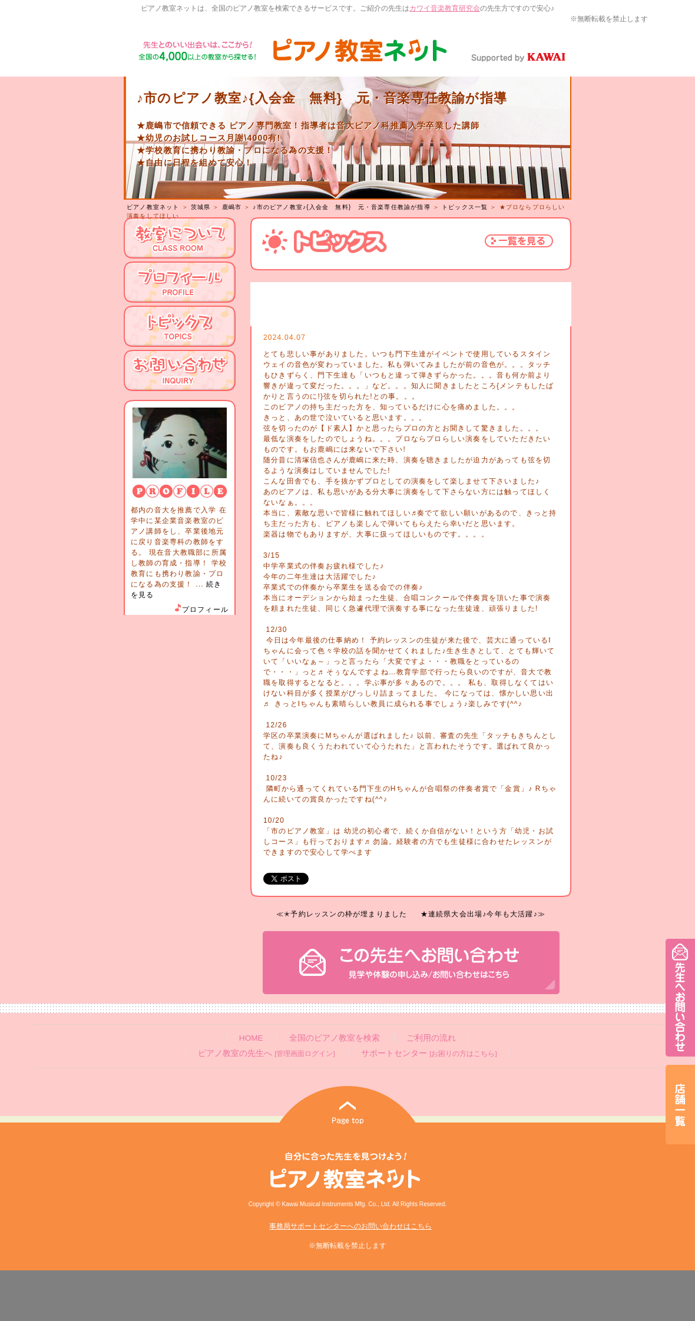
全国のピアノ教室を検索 (334, 1038)
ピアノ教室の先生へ (266, 1053)
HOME (251, 1038)
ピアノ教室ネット (153, 207)
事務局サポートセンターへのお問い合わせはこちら (350, 1226)
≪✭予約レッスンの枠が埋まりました (341, 914)
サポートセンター (429, 1053)
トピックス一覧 (465, 207)
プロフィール (201, 609)
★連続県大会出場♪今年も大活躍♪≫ (483, 914)
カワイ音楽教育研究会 (444, 8)
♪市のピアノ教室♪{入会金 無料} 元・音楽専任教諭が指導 (341, 207)
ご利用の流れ (431, 1038)
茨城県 (201, 207)
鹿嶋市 (232, 207)
